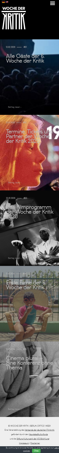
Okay (36, 451)
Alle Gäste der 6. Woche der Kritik (25, 59)
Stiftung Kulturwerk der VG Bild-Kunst (33, 439)
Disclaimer (35, 443)
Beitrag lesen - (14, 107)
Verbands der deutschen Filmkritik (39, 430)
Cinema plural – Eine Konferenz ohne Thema (29, 363)
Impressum (24, 443)
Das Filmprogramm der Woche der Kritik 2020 (29, 212)
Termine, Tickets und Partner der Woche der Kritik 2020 (29, 136)
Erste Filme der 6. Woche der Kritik (26, 285)
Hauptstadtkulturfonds (38, 434)
